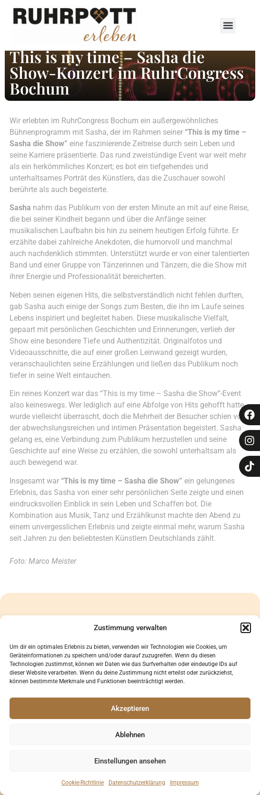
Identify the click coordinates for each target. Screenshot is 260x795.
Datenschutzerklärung (137, 782)
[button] (245, 628)
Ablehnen (130, 735)
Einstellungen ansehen (130, 761)
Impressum (184, 782)
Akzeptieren (130, 708)
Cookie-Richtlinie (82, 782)
